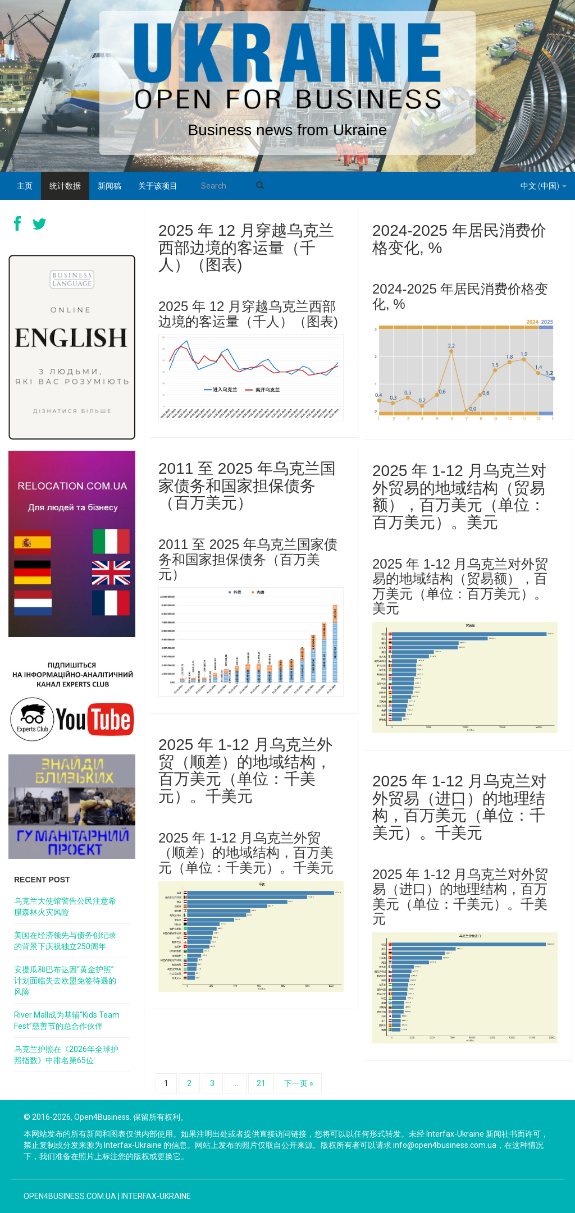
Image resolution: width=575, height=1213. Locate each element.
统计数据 (65, 185)
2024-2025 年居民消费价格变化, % (459, 239)
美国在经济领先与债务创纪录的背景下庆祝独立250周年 (65, 941)
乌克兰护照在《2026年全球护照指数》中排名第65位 (66, 1055)
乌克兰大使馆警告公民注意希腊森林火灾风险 (65, 906)
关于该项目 (157, 185)
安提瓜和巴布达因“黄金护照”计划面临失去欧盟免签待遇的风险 (65, 980)
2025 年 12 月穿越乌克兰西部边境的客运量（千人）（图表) (246, 248)
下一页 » (298, 1083)
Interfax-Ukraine (156, 1196)
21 (261, 1083)
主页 (25, 185)
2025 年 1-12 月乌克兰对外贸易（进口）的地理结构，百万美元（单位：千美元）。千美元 (459, 806)
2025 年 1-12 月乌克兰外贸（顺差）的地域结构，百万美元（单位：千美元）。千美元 (245, 770)
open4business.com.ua (70, 1196)
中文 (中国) (544, 185)
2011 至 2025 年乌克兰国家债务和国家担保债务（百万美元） (247, 486)
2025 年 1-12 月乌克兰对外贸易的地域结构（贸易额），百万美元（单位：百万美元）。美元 (459, 496)
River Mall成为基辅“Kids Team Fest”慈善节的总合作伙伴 (67, 1020)
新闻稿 (109, 185)
